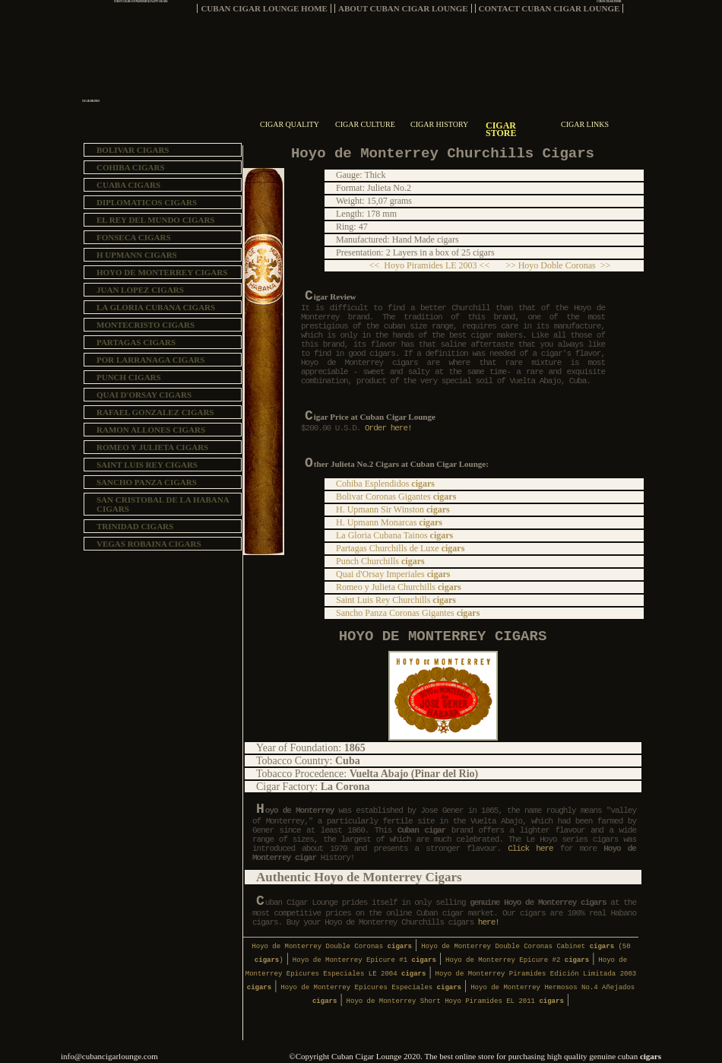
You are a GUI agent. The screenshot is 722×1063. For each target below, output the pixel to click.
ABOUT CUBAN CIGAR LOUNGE (403, 8)
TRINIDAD (135, 526)
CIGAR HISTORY (439, 124)
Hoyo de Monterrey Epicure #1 (364, 960)
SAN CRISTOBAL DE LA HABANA (163, 504)
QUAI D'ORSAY (144, 394)
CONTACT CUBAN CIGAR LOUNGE (549, 8)
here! (488, 922)
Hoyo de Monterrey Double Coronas (332, 946)
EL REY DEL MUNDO (155, 219)
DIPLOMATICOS (147, 202)
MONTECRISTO (146, 324)
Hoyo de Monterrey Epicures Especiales (370, 988)
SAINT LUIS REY (147, 464)
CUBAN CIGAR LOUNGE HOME (264, 8)
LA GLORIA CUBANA (156, 307)
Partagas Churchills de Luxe (400, 548)
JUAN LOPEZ (140, 289)
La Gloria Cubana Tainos (394, 535)
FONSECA (134, 237)
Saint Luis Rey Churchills (396, 600)
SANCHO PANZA (147, 482)
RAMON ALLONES (151, 429)
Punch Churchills (380, 561)
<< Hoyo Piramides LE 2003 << (434, 265)
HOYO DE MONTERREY (162, 272)
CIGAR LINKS (585, 124)
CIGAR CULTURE (365, 124)
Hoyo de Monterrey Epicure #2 (517, 960)
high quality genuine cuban (604, 1056)
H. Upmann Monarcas (389, 522)
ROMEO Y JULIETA (152, 447)
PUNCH (129, 377)
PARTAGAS (136, 342)
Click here (534, 848)
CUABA (128, 184)
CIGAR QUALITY (289, 124)
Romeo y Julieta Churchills (398, 587)
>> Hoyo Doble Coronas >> (554, 265)
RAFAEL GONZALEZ (155, 412)
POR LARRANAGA (150, 359)
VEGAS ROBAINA (149, 543)
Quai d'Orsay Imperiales (393, 574)
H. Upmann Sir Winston (393, 509)
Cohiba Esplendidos (385, 483)
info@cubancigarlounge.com (109, 1056)
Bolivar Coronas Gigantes (396, 496)
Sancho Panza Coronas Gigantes (408, 613)
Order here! (385, 428)
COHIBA (131, 167)
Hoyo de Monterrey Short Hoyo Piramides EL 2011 (455, 1001)
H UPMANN (137, 254)
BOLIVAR (133, 149)
